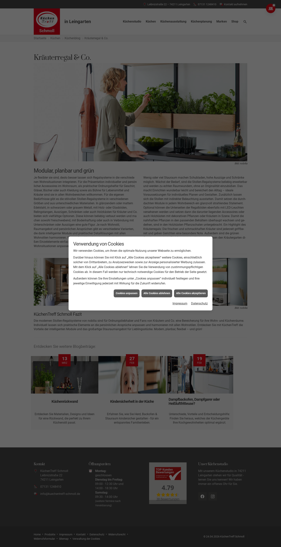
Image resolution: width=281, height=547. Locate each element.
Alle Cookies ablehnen (156, 293)
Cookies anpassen (127, 293)
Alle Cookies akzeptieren (191, 293)
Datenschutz (199, 303)
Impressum (180, 303)
